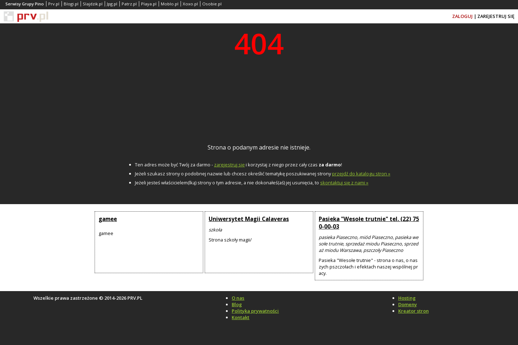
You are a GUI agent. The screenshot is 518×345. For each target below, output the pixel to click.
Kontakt (240, 317)
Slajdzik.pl (93, 3)
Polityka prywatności (255, 311)
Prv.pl (53, 3)
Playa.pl (148, 3)
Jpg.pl (112, 3)
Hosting (406, 298)
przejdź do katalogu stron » (361, 173)
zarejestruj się (229, 164)
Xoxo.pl (190, 3)
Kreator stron (413, 311)
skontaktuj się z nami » (344, 182)
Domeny (407, 304)
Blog (237, 304)
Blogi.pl (71, 3)
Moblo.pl (169, 3)
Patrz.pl (129, 3)
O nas (238, 298)
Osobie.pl (212, 3)
